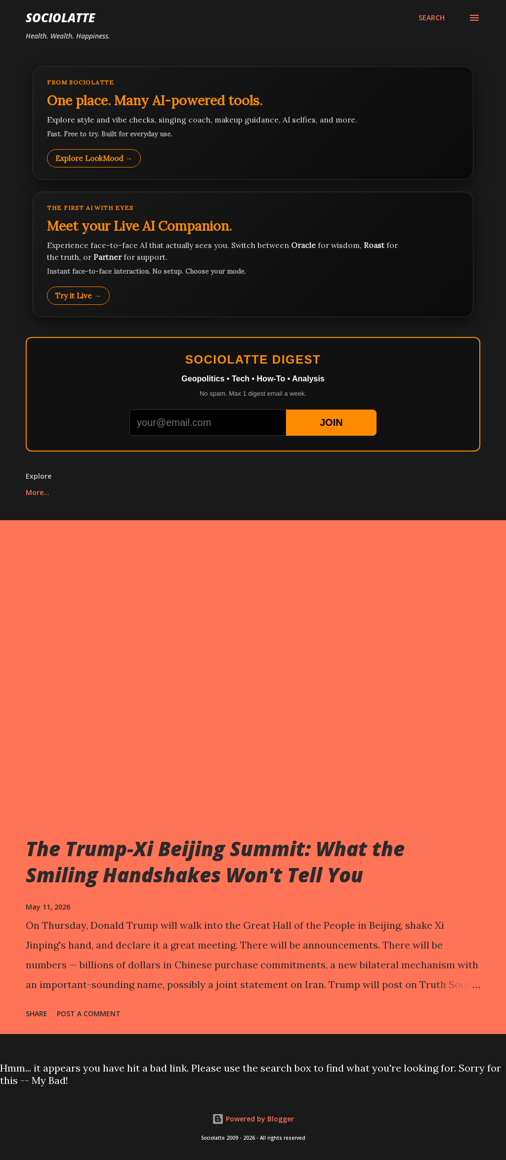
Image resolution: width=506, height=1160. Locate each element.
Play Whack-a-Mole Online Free (204, 492)
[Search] (432, 18)
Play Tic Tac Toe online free (74, 492)
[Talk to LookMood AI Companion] (253, 254)
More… (422, 492)
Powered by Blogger (253, 1118)
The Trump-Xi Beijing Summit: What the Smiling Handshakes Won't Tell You (215, 861)
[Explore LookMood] (253, 123)
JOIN (331, 422)
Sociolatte (60, 17)
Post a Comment (89, 1013)
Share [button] (36, 1013)
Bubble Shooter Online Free (334, 492)
